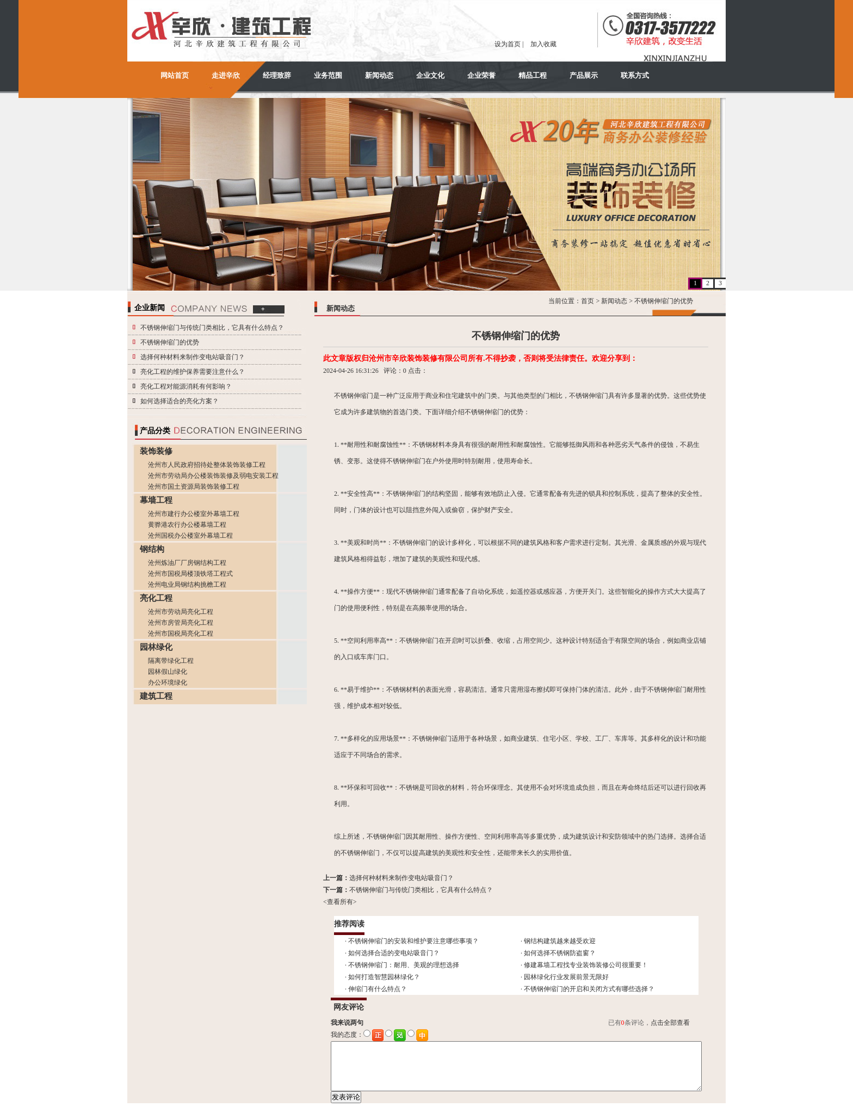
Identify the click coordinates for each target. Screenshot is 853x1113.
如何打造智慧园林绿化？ (384, 977)
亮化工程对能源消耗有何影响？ (186, 386)
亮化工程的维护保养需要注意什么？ (192, 372)
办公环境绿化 (167, 682)
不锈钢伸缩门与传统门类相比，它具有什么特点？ (212, 327)
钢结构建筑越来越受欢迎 (560, 941)
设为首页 (508, 44)
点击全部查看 (670, 1022)
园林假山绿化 (167, 671)
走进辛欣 (226, 75)
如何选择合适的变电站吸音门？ (394, 953)
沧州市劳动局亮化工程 (180, 612)
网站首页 (174, 75)
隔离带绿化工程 (171, 661)
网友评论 (348, 1007)
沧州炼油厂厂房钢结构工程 (187, 563)
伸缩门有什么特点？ (377, 989)
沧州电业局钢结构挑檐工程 (187, 584)
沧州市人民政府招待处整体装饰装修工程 (206, 465)
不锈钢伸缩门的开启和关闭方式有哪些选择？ (589, 989)
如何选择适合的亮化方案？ (179, 401)
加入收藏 (543, 44)
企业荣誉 (481, 75)
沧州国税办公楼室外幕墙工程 (190, 535)
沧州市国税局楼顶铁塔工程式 (190, 573)
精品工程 (532, 75)
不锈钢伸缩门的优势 (169, 342)
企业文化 (430, 75)
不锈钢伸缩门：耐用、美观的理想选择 (403, 965)
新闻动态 (379, 75)
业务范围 (328, 75)
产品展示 (584, 75)
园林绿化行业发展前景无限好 (566, 977)
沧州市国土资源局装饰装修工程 (193, 486)
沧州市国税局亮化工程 (180, 633)
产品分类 (155, 431)
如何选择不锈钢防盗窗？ (560, 953)
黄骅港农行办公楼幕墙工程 (187, 524)
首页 (587, 301)
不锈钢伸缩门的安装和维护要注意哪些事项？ (413, 941)
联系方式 (635, 75)
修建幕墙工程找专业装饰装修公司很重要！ (586, 965)
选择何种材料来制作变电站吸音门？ (192, 357)
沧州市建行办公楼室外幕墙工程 (193, 514)
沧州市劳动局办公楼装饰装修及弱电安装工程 (213, 475)
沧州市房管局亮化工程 (180, 622)
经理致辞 (277, 75)
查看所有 (340, 902)
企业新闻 (149, 308)
